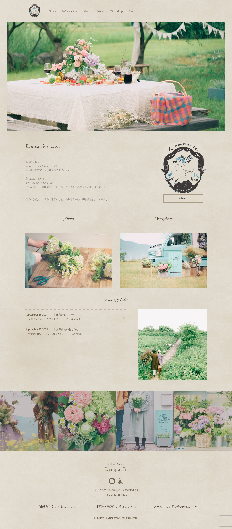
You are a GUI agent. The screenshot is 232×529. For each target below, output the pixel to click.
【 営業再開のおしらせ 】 (67, 329)
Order (100, 11)
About (87, 11)
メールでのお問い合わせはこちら (176, 506)
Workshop (116, 11)
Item (132, 11)
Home (52, 11)
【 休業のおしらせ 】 (65, 314)
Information (69, 11)
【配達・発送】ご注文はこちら (116, 506)
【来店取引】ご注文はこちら (56, 506)
